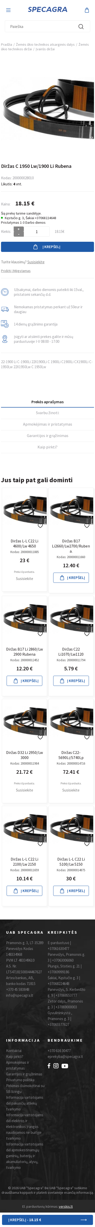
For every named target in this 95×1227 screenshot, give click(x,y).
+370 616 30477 (59, 1050)
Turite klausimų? (23, 262)
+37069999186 (58, 972)
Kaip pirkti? (47, 446)
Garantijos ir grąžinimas (47, 435)
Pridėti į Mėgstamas (16, 270)
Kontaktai (14, 1050)
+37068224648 (58, 983)
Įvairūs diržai (45, 49)
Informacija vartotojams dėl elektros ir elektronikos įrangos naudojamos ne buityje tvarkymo (24, 1126)
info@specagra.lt (19, 995)
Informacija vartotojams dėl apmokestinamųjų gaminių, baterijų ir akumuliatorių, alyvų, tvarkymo (24, 1156)
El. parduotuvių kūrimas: (40, 1206)
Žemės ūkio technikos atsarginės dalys (45, 44)
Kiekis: (6, 231)
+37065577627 (58, 1024)
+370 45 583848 (17, 989)
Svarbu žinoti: (47, 412)
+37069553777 (66, 995)
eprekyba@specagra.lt (65, 1056)
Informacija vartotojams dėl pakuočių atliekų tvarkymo (24, 1103)
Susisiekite (24, 578)
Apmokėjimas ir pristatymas (47, 424)
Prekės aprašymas (47, 401)
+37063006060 (62, 960)
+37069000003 (66, 1007)
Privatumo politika (20, 1079)
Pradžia (6, 44)
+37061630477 (58, 948)
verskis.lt (66, 1206)
